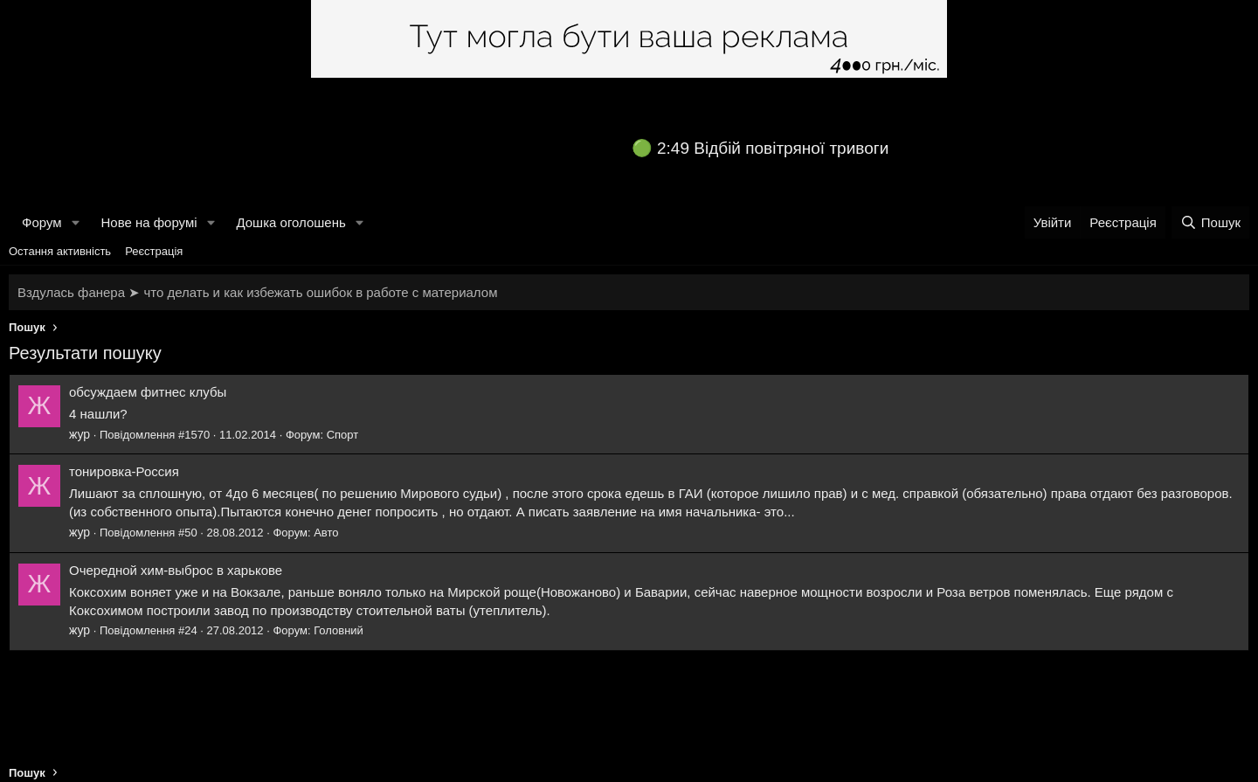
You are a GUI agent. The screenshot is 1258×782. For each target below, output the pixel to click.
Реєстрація (154, 251)
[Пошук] (1210, 222)
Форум (42, 222)
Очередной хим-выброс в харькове (175, 570)
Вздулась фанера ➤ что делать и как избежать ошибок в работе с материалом (257, 292)
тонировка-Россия (124, 471)
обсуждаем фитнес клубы (147, 391)
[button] (75, 222)
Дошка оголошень (290, 222)
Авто (326, 532)
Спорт (343, 434)
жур (79, 434)
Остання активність (60, 251)
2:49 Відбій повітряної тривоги (772, 148)
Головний (338, 630)
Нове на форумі (148, 222)
